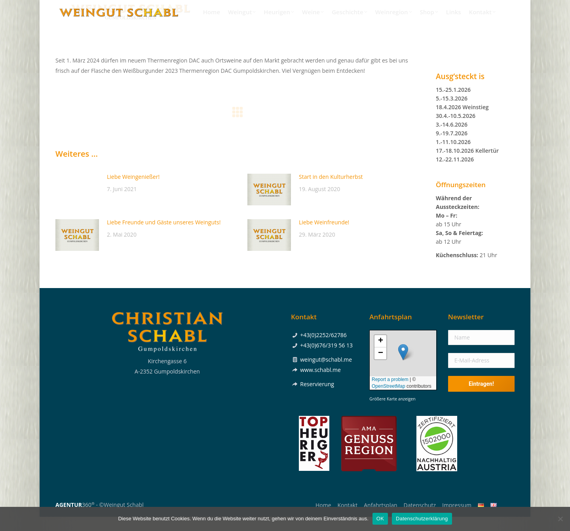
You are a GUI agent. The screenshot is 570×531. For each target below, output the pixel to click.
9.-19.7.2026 (451, 147)
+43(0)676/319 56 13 (326, 359)
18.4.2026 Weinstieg (462, 121)
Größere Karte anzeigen (392, 413)
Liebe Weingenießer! (133, 191)
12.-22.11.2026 (455, 173)
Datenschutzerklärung (422, 519)
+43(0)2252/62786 (418, 7)
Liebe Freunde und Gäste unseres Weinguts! (163, 236)
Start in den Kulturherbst (331, 191)
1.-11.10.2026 (453, 156)
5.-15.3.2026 (451, 112)
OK (380, 519)
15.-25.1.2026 (453, 104)
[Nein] (560, 519)
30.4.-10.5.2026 (455, 130)
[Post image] (77, 204)
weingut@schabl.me (326, 373)
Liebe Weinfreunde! (324, 236)
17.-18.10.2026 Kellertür (467, 165)
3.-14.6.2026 (451, 138)
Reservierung (317, 398)
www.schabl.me (320, 384)
